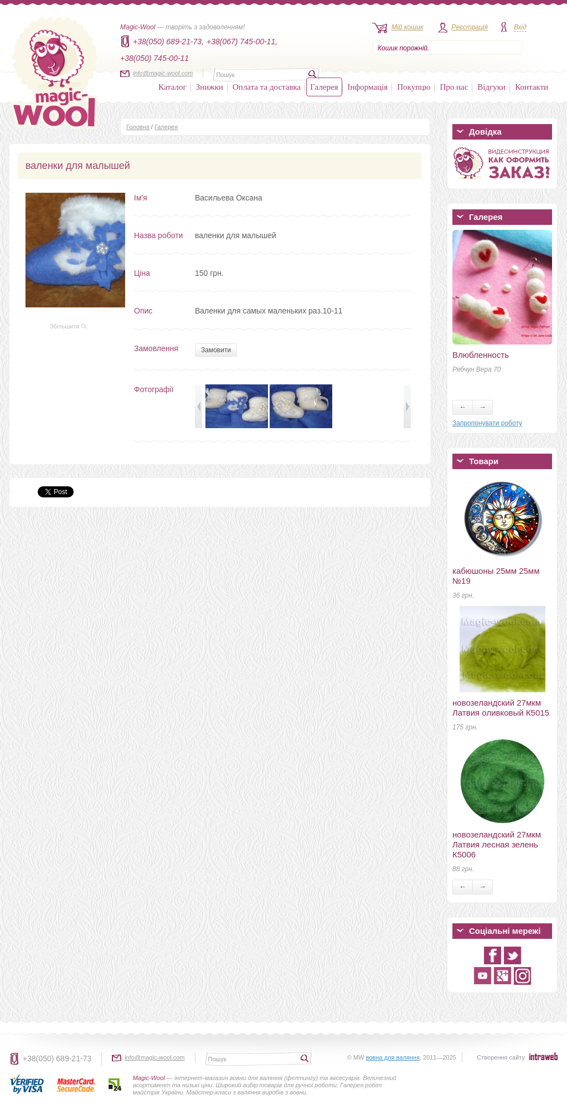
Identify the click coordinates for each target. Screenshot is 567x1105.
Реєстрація (469, 27)
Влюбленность (480, 354)
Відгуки (491, 87)
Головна (138, 127)
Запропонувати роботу (487, 423)
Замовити (216, 350)
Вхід (520, 27)
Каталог (172, 87)
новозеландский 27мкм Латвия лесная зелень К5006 (496, 844)
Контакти (531, 87)
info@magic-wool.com (163, 73)
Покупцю (413, 87)
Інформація (368, 87)
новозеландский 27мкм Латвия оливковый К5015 (500, 707)
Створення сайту (501, 1057)
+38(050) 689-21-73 (57, 1058)
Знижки (209, 87)
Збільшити (68, 326)
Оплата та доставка (267, 87)
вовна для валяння (393, 1057)
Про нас (454, 87)
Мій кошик (407, 27)
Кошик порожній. (403, 48)
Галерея (324, 87)
